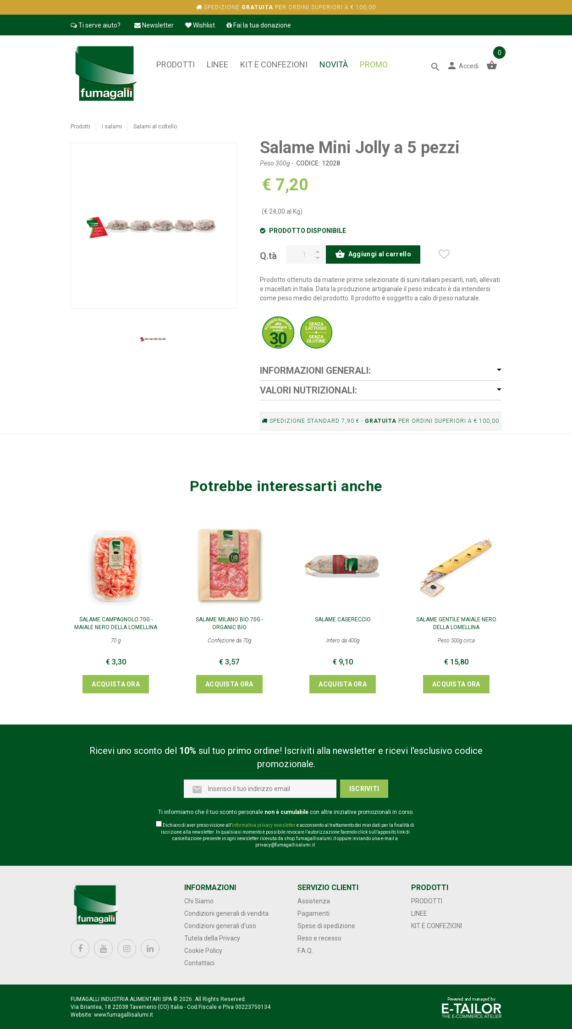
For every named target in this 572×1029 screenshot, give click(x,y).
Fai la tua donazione (258, 25)
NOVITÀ (333, 64)
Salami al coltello (155, 126)
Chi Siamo (199, 901)
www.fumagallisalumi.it (123, 1015)
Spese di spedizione (326, 925)
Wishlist (200, 25)
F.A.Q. (305, 950)
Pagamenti (313, 913)
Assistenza (313, 901)
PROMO (374, 64)
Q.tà (268, 255)
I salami (112, 126)
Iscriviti (364, 788)
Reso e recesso (319, 938)
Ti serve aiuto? (96, 25)
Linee (217, 64)
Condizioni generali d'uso (220, 925)
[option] (153, 338)
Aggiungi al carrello (373, 255)
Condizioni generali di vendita (226, 913)
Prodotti (175, 64)
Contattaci (199, 963)
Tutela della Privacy (212, 938)
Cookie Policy (203, 950)
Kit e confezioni (274, 64)
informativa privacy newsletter (264, 825)
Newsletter (154, 25)
